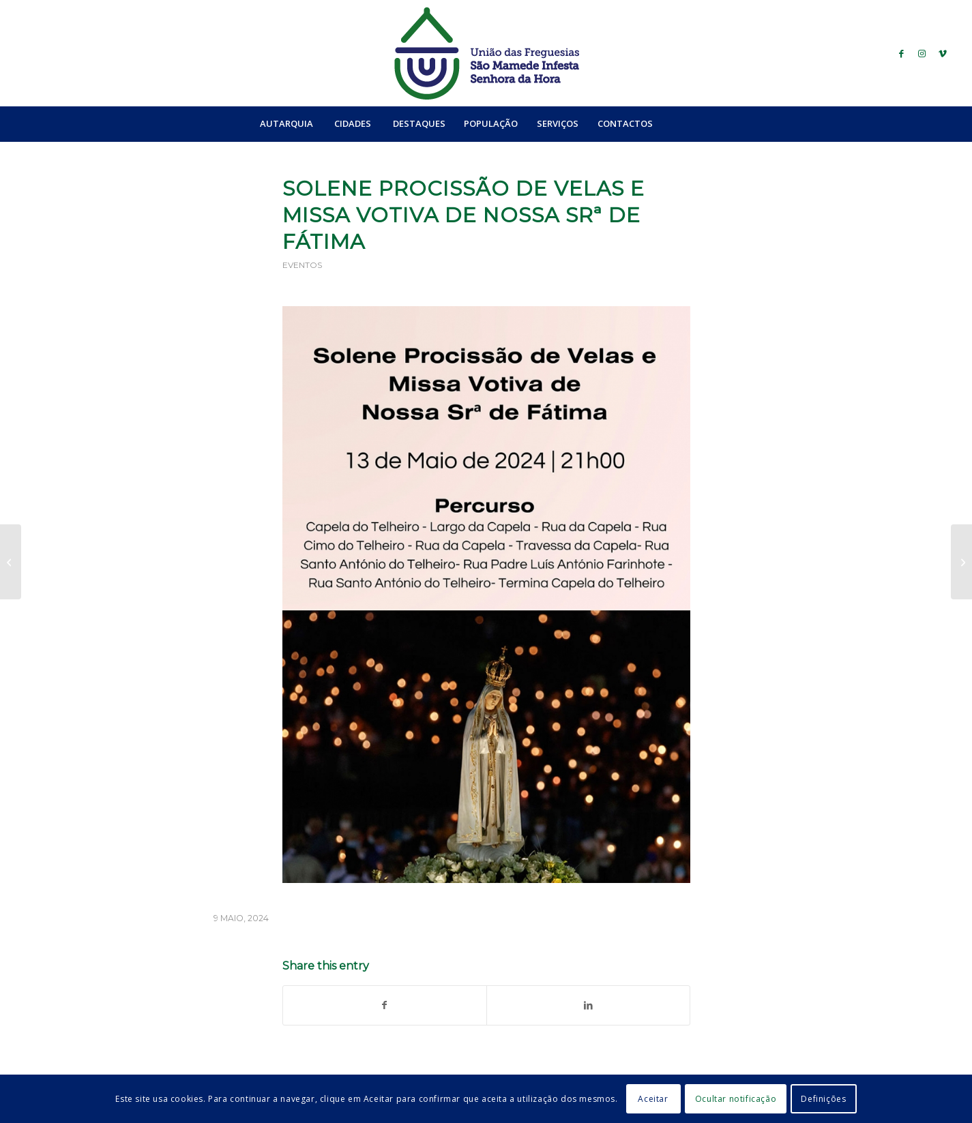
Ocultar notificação (735, 1099)
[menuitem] (286, 123)
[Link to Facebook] (902, 53)
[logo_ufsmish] (486, 53)
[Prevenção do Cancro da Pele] (961, 561)
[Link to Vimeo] (942, 53)
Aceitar (653, 1099)
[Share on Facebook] (384, 1005)
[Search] (691, 123)
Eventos (302, 265)
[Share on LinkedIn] (588, 1005)
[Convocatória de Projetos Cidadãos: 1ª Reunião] (10, 561)
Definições (823, 1099)
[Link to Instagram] (922, 53)
